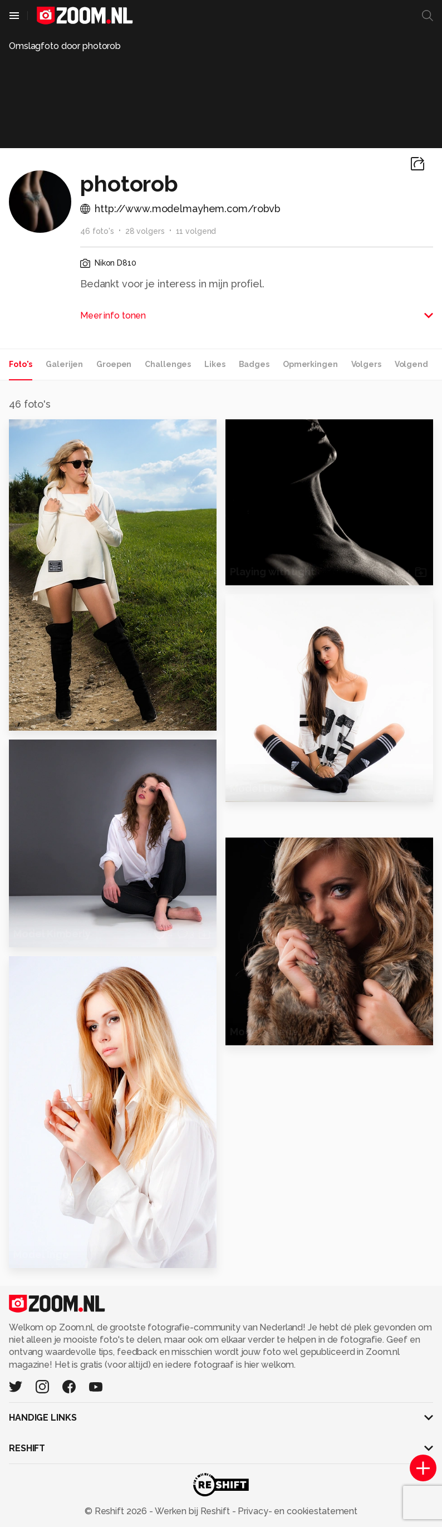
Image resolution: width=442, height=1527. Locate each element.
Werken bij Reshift (192, 1511)
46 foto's (97, 231)
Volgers (366, 364)
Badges (254, 364)
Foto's (20, 364)
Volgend (411, 364)
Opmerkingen (310, 364)
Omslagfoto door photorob (65, 46)
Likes (214, 364)
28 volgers (145, 231)
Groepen (113, 364)
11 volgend (196, 231)
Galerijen (64, 364)
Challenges (168, 364)
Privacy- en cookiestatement (296, 1511)
